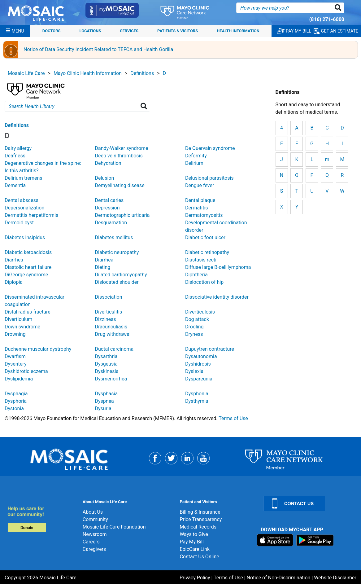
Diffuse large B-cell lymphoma (218, 267)
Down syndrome (22, 327)
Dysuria (103, 408)
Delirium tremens (23, 178)
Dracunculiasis (111, 327)
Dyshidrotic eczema (26, 371)
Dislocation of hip (204, 282)
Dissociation (108, 297)
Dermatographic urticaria (122, 215)
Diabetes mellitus (114, 237)
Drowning (15, 334)
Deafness (15, 156)
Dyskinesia (107, 371)
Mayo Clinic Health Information (88, 73)
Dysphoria (16, 401)
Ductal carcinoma (114, 349)
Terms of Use (233, 418)
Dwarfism (15, 356)
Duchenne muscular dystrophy (38, 349)
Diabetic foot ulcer (205, 237)
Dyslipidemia (19, 379)
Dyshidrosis (198, 364)
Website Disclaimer (335, 578)
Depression (107, 208)
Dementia (15, 185)
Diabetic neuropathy (117, 252)
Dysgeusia (106, 364)
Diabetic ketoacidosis (28, 252)
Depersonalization (24, 208)
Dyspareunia (198, 379)
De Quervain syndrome (210, 148)
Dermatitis (196, 208)
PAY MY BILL (294, 31)
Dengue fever (199, 185)
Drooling (194, 327)
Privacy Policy (195, 578)
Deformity (196, 156)
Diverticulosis (200, 312)
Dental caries (109, 200)
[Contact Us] (308, 503)
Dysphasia (106, 394)
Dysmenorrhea (111, 379)
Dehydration (108, 163)
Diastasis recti (200, 260)
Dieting (102, 267)
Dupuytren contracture (209, 349)
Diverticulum (18, 319)
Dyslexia (194, 371)
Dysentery (16, 364)
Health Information (238, 31)
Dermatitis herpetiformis (31, 215)
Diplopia (14, 282)
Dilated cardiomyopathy (121, 275)
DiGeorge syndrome (26, 275)
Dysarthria (106, 356)
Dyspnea (104, 401)
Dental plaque (200, 200)
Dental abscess (21, 200)
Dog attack (197, 319)
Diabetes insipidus (25, 237)
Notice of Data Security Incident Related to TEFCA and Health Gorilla (98, 49)
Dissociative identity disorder (217, 297)
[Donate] (41, 519)
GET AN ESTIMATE (336, 31)
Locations (90, 31)
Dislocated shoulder (116, 282)
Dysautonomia (201, 356)
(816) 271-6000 (326, 19)
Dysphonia (196, 394)
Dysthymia (196, 401)
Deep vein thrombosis (118, 156)
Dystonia (14, 408)
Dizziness (105, 319)
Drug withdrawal (112, 334)
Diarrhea (14, 260)
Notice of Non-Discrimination (279, 578)
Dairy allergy (18, 148)
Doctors (51, 31)
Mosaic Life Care (26, 73)
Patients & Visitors (177, 31)
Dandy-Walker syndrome (121, 148)
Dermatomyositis (204, 215)
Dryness (194, 334)
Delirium (194, 163)
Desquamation (111, 223)
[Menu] (15, 31)
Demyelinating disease (119, 185)
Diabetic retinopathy (207, 252)
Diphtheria (196, 275)
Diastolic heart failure (28, 267)
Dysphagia (16, 394)
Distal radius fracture (27, 312)
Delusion (104, 178)
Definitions (142, 73)
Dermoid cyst (19, 223)
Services (129, 31)
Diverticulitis (108, 312)
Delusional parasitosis (209, 178)
